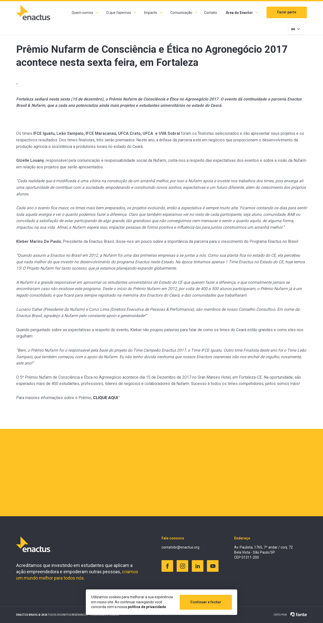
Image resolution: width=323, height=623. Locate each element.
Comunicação (181, 13)
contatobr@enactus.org (180, 547)
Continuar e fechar (205, 602)
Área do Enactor (239, 13)
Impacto (150, 13)
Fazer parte (286, 12)
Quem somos (82, 13)
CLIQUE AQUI (105, 397)
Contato (210, 13)
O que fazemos (118, 13)
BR (293, 29)
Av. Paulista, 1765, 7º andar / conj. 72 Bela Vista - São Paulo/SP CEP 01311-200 (263, 552)
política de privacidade (147, 607)
